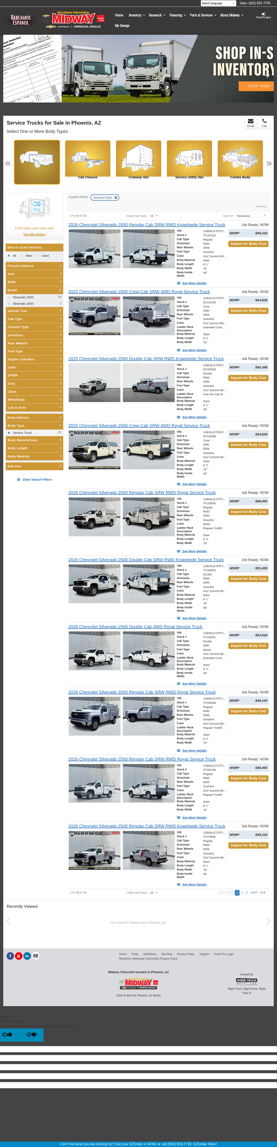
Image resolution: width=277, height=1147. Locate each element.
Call (264, 123)
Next (267, 75)
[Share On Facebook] (10, 956)
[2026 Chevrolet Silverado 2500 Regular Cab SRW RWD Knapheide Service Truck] (146, 224)
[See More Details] (192, 283)
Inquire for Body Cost (248, 244)
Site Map (166, 954)
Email (250, 123)
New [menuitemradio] (28, 255)
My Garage (122, 26)
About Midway (231, 15)
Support (204, 954)
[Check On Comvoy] (35, 956)
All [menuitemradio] (14, 255)
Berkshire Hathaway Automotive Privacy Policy (148, 958)
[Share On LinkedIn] (27, 956)
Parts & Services (203, 15)
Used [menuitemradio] (45, 255)
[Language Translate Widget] (218, 3)
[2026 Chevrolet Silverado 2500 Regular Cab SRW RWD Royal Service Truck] (142, 492)
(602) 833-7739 (259, 3)
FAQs (135, 954)
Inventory (137, 15)
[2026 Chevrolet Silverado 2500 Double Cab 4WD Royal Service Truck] (135, 626)
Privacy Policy (186, 954)
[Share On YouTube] (19, 956)
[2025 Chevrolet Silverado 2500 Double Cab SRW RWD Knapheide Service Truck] (146, 358)
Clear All (261, 206)
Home (119, 15)
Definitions (149, 954)
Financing (177, 15)
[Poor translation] (31, 1035)
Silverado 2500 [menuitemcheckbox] (23, 297)
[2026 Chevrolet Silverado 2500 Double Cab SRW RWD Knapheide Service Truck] (146, 559)
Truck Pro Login (224, 954)
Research (157, 15)
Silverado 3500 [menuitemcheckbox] (23, 303)
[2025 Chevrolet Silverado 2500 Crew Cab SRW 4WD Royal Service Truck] (139, 291)
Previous (9, 75)
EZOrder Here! (205, 1144)
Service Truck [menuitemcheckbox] (22, 432)
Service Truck (103, 197)
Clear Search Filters (34, 479)
